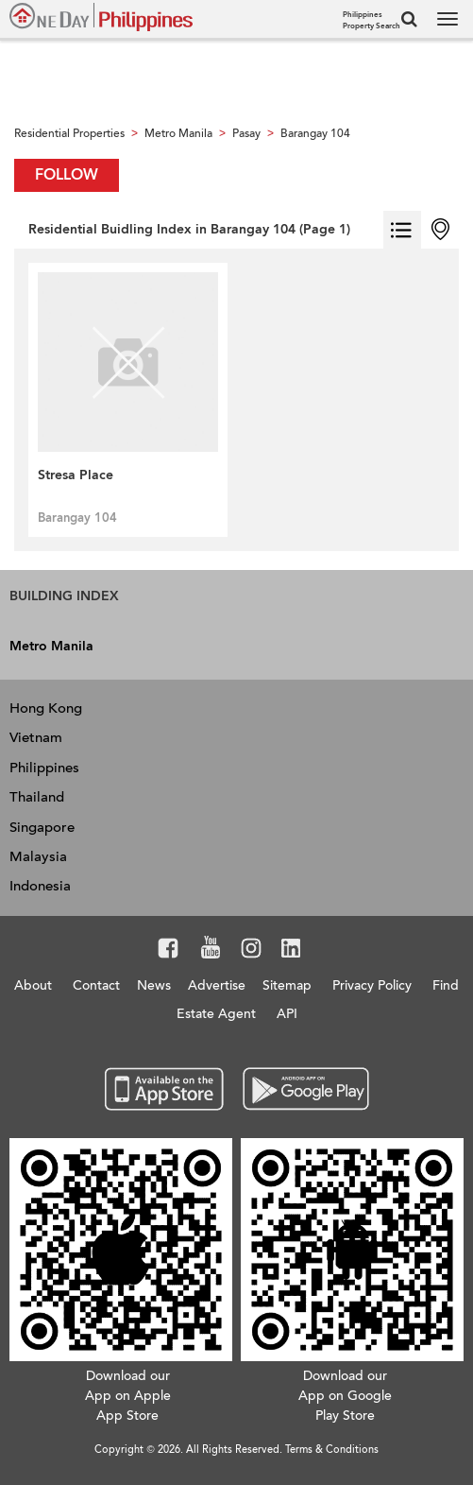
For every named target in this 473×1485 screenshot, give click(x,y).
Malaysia (38, 856)
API (287, 1014)
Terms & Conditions (332, 1449)
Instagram (251, 951)
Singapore (42, 827)
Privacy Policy (372, 985)
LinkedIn (291, 951)
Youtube (210, 951)
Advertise (216, 985)
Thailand (36, 796)
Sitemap (287, 985)
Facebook (168, 951)
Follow (66, 174)
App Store (165, 1089)
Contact (96, 985)
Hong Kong (45, 708)
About (33, 985)
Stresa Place (75, 475)
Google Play (303, 1089)
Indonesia (40, 885)
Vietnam (35, 737)
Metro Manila (51, 646)
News (154, 985)
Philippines (44, 767)
